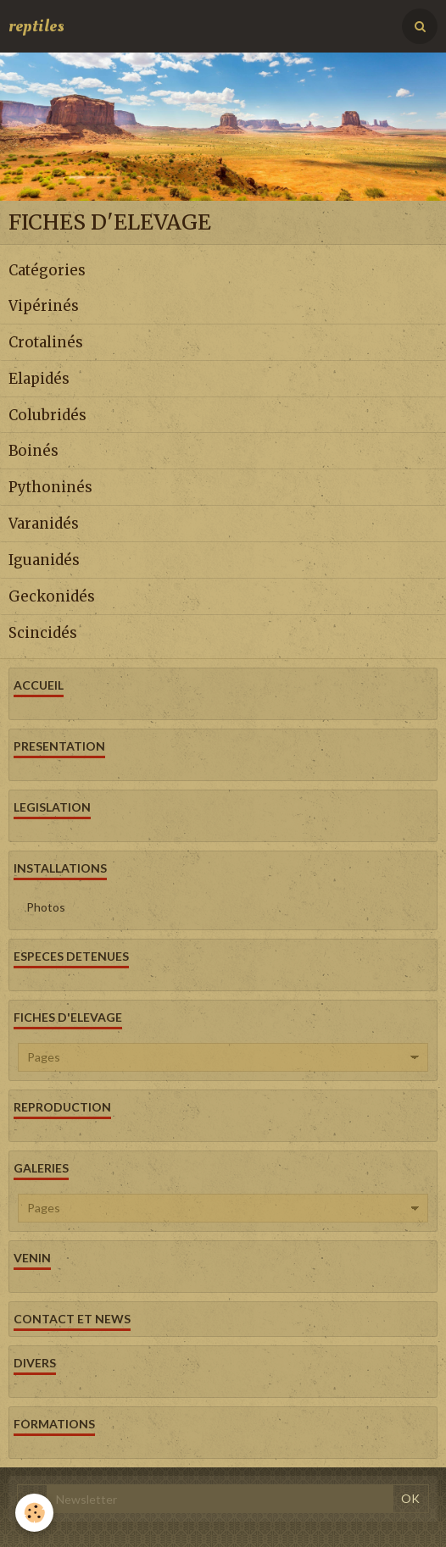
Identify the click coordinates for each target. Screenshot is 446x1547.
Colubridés (47, 414)
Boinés (33, 450)
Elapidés (39, 378)
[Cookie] (34, 1513)
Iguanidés (44, 560)
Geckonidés (51, 596)
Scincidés (42, 632)
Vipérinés (43, 306)
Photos (45, 907)
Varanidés (43, 523)
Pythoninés (50, 487)
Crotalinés (45, 342)
